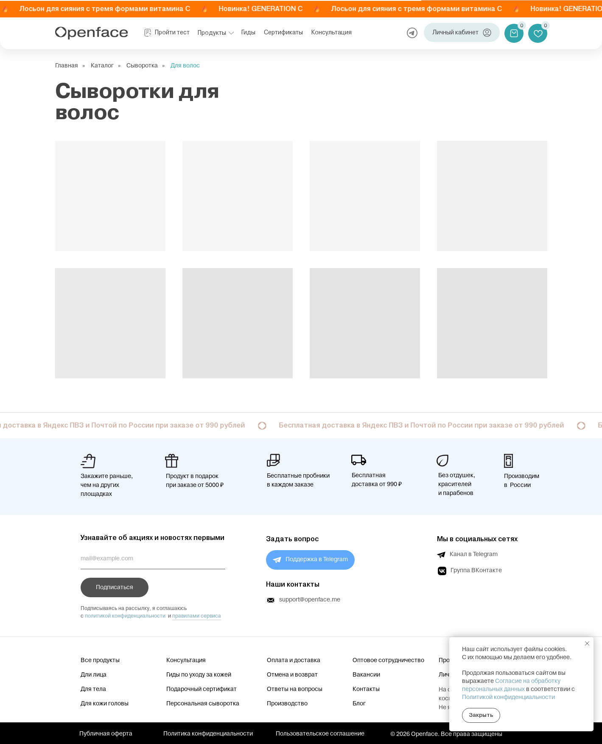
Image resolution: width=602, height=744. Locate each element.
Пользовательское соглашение (320, 734)
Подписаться (114, 587)
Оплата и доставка (293, 660)
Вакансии (366, 675)
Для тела (93, 689)
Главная (66, 66)
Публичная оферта (105, 734)
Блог (359, 703)
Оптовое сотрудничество (388, 660)
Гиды (248, 32)
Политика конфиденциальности (208, 734)
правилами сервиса (196, 616)
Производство (287, 703)
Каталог (102, 66)
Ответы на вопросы (294, 689)
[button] (231, 33)
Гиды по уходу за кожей (198, 675)
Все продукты (100, 660)
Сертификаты (283, 32)
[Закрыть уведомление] (587, 643)
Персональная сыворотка (202, 703)
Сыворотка (142, 66)
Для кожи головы (105, 703)
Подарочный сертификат (201, 689)
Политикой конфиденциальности (508, 697)
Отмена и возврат (292, 675)
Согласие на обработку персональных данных (511, 685)
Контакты (366, 689)
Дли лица (93, 675)
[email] (153, 558)
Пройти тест (172, 32)
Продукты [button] (212, 32)
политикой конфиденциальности (125, 616)
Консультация (331, 32)
